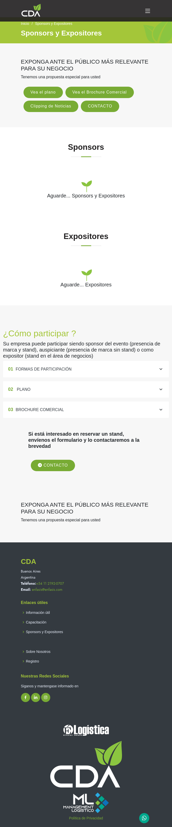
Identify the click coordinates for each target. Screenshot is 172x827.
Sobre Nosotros (38, 651)
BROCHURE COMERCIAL (86, 414)
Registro (32, 661)
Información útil (38, 612)
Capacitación (36, 622)
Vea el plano (43, 92)
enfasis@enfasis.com (47, 589)
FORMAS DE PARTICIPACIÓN (86, 374)
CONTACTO (100, 106)
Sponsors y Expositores (44, 632)
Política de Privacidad (86, 818)
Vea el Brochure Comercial (99, 92)
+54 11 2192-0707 (50, 583)
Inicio (25, 24)
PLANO (86, 394)
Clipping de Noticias (51, 106)
